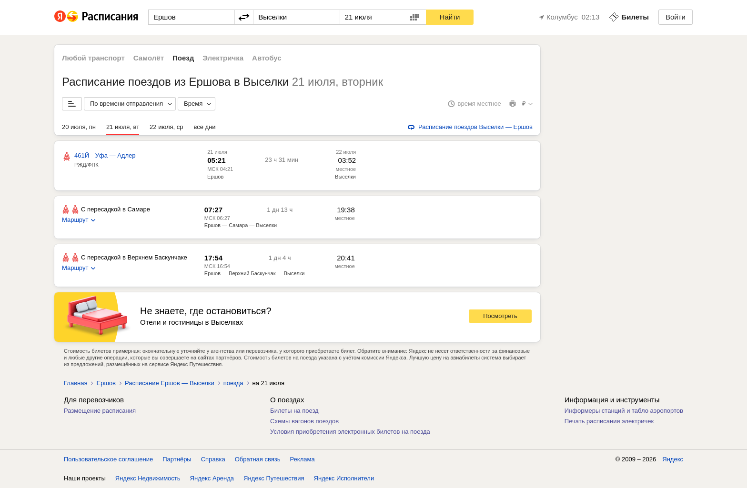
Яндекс (672, 459)
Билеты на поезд (294, 410)
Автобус (267, 58)
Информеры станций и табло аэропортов (624, 410)
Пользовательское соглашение (108, 459)
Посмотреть (500, 315)
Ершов (215, 176)
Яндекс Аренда (212, 478)
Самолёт (148, 58)
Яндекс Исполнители (344, 478)
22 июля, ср (166, 126)
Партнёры (176, 459)
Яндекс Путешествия (273, 478)
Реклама (302, 459)
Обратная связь (258, 459)
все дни (205, 126)
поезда (233, 383)
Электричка (222, 58)
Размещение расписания (100, 410)
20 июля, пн (79, 126)
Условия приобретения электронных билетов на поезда (350, 431)
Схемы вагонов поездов (304, 421)
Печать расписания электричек (609, 421)
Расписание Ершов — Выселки (169, 383)
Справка (213, 459)
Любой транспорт (93, 58)
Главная (75, 383)
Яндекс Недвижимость (148, 478)
